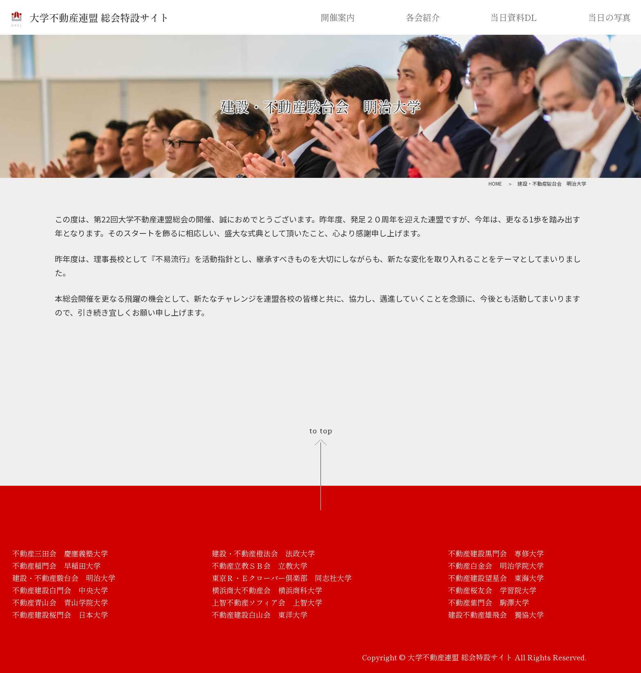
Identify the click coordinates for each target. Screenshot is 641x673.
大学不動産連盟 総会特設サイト (89, 17)
